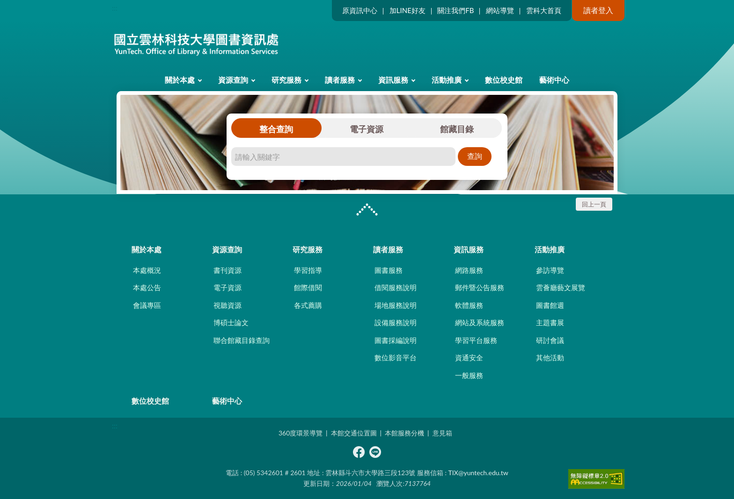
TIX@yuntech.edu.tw (478, 473)
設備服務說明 (395, 322)
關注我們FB (455, 10)
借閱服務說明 (395, 287)
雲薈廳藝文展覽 (560, 287)
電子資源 (366, 129)
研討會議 (550, 340)
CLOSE (367, 210)
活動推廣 (447, 79)
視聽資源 (227, 305)
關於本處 (180, 79)
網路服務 (469, 270)
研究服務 (286, 79)
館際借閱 (308, 287)
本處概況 (147, 270)
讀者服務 (340, 79)
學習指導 (308, 270)
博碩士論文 (231, 322)
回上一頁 (594, 204)
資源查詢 (233, 79)
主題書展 (550, 322)
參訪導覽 (550, 270)
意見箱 (442, 433)
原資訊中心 (359, 10)
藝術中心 (554, 79)
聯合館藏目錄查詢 (241, 340)
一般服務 (469, 375)
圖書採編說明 (395, 340)
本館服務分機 (404, 433)
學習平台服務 (476, 340)
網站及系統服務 (479, 322)
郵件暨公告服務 (479, 287)
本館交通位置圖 (354, 433)
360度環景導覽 (301, 433)
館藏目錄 (457, 129)
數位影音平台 (395, 357)
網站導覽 (500, 10)
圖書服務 (388, 270)
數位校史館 (503, 79)
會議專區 (147, 305)
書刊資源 (227, 270)
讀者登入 (598, 10)
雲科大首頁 (543, 10)
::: (114, 7)
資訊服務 (393, 79)
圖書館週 (550, 305)
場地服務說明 (395, 305)
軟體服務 (469, 305)
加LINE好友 (407, 10)
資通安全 (469, 357)
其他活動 (550, 357)
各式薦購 (308, 305)
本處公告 (147, 287)
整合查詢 (276, 129)
